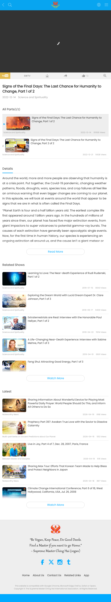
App (86, 575)
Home (26, 575)
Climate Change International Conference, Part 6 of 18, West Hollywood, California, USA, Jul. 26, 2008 (65, 490)
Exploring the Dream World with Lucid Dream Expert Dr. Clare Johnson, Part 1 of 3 (65, 297)
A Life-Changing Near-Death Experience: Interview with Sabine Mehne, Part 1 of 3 (67, 341)
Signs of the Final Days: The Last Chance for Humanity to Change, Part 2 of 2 (66, 141)
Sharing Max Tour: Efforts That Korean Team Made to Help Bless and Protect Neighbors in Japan (67, 467)
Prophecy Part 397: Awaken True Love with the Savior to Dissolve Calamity (67, 423)
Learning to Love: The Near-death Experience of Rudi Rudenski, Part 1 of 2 (67, 274)
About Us (38, 575)
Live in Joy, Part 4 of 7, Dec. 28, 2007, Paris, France (58, 444)
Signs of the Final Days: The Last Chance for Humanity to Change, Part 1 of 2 (67, 119)
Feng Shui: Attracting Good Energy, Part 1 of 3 (55, 362)
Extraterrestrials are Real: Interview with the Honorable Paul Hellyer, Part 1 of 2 (65, 319)
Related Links (72, 575)
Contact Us (54, 575)
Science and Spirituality (33, 97)
